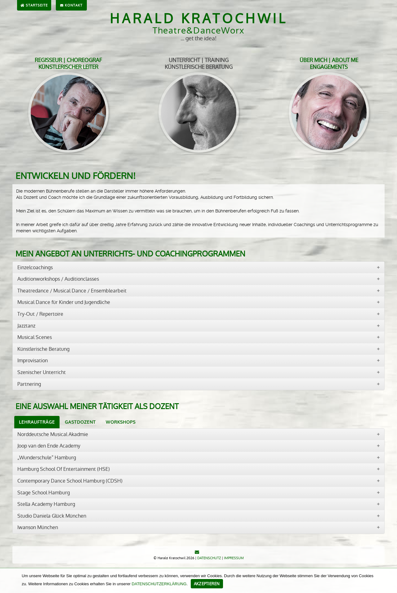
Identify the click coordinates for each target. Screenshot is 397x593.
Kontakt (71, 5)
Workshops (121, 422)
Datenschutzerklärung (159, 584)
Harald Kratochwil (199, 19)
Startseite (34, 5)
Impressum (234, 557)
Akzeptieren (207, 584)
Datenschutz (209, 557)
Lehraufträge (37, 422)
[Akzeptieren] (389, 580)
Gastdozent (80, 422)
